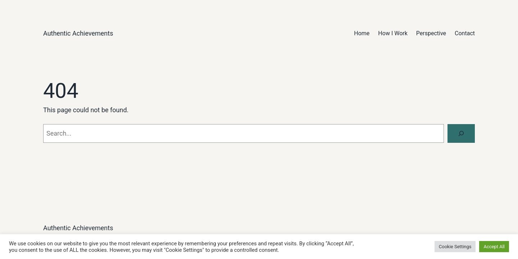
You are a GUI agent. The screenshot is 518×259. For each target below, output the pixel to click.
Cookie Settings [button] (455, 246)
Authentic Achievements (78, 33)
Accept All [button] (494, 246)
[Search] (461, 133)
